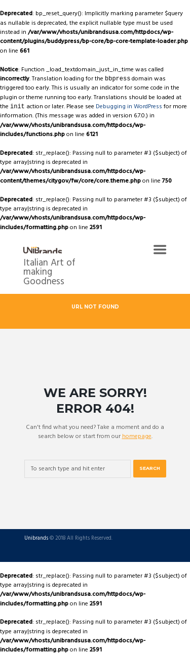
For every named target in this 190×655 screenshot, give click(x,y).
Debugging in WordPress (129, 107)
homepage (136, 436)
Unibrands (36, 539)
